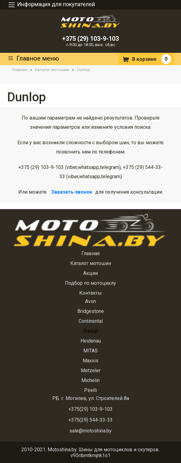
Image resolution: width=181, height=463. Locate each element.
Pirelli (90, 390)
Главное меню (33, 59)
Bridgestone (90, 311)
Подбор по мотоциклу (90, 283)
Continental (91, 321)
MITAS (90, 351)
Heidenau (90, 341)
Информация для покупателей (51, 5)
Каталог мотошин (52, 69)
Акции (90, 273)
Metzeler (91, 370)
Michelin (90, 380)
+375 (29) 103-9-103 (90, 38)
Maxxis (90, 361)
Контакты (90, 293)
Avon (90, 301)
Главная (19, 69)
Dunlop (83, 69)
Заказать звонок (71, 192)
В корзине (144, 59)
